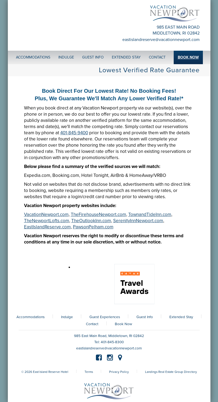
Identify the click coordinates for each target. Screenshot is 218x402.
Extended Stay (181, 317)
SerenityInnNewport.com (138, 221)
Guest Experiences (104, 317)
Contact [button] (157, 57)
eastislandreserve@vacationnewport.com (161, 39)
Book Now (123, 324)
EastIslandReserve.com (47, 227)
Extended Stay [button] (126, 57)
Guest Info (144, 317)
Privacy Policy (119, 372)
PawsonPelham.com (93, 227)
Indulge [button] (66, 57)
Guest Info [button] (93, 57)
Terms (89, 372)
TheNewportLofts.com (46, 221)
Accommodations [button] (33, 57)
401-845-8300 (112, 342)
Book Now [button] (188, 57)
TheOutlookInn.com (91, 221)
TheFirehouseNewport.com (98, 214)
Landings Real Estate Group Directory (171, 372)
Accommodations (30, 317)
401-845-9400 (74, 133)
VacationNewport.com (46, 214)
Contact (92, 324)
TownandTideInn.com (149, 214)
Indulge (67, 317)
